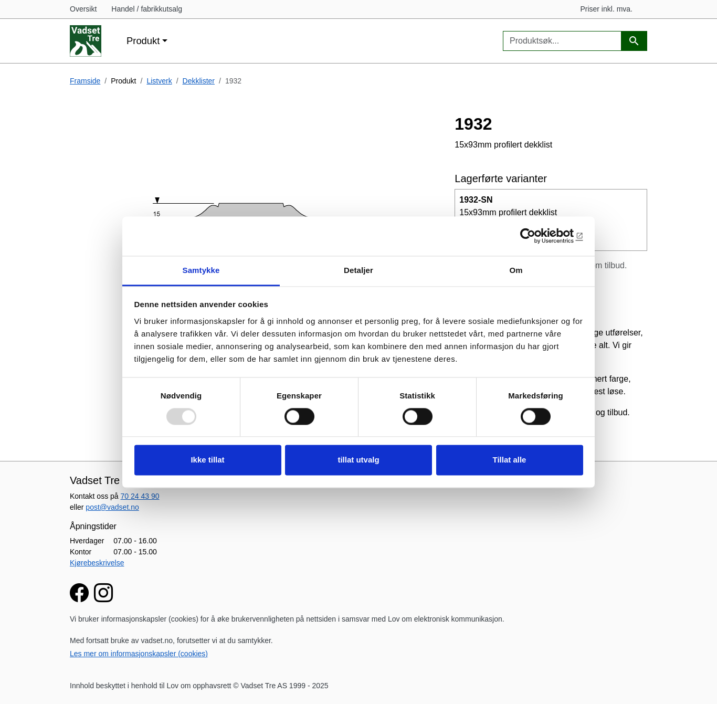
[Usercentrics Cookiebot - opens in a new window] (537, 236)
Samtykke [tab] (201, 270)
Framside (85, 81)
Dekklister (199, 81)
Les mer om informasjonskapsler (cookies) (139, 653)
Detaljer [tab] (358, 270)
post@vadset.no (112, 507)
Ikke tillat (207, 460)
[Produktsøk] (634, 41)
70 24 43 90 (140, 496)
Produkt (143, 40)
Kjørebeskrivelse (97, 563)
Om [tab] (515, 270)
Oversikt (83, 9)
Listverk (159, 81)
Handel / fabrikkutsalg (146, 9)
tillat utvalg (358, 460)
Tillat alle (509, 460)
